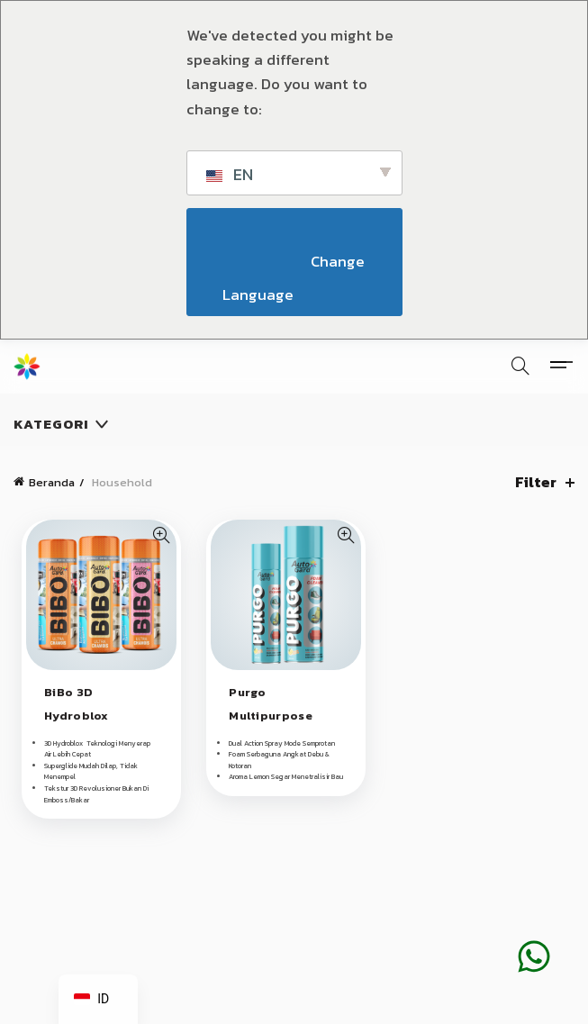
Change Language (295, 277)
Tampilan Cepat (160, 535)
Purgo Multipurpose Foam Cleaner (271, 716)
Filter (535, 482)
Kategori (51, 423)
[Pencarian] (520, 365)
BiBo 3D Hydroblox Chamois (76, 716)
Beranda (52, 482)
